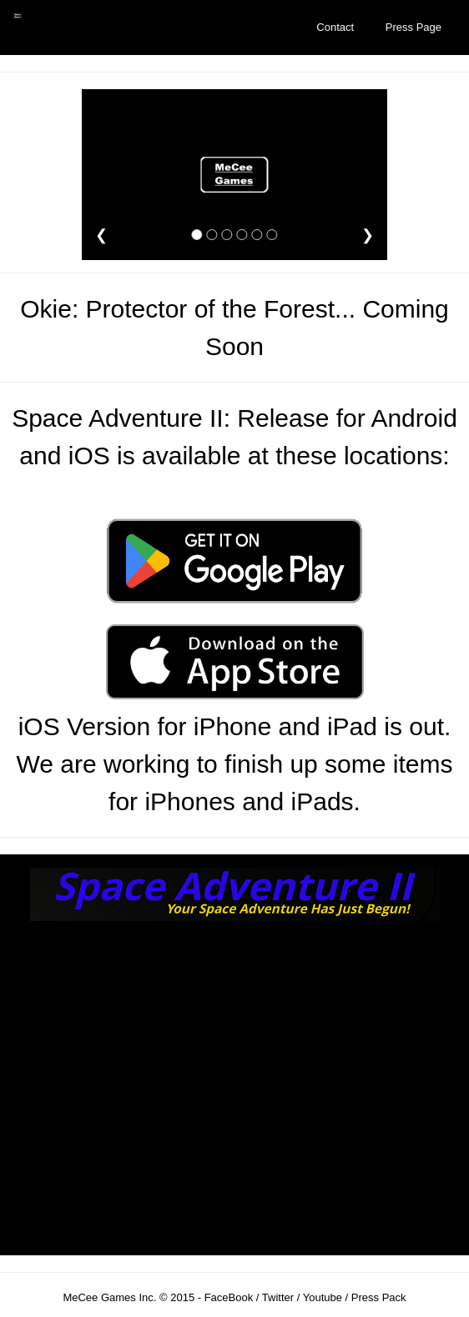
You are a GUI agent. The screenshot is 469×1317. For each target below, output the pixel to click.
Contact (335, 27)
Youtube (322, 1297)
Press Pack (378, 1297)
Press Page (413, 27)
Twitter (278, 1297)
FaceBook (228, 1297)
